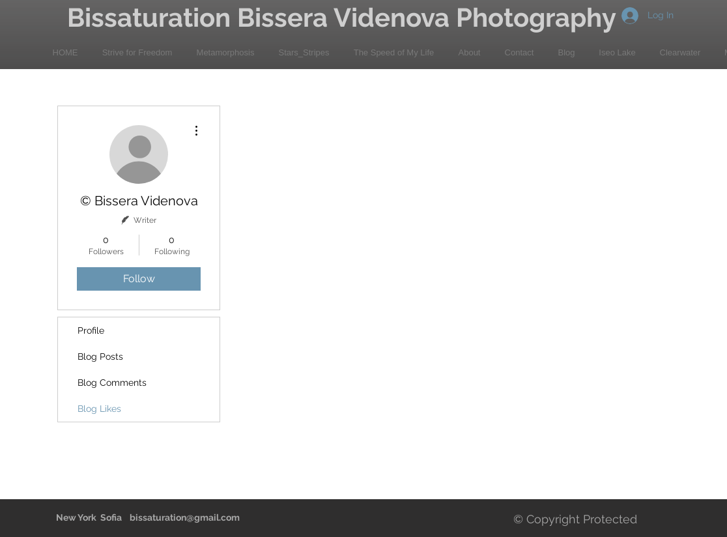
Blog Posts (100, 356)
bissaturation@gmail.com (185, 517)
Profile (91, 330)
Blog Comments (112, 382)
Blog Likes (99, 408)
